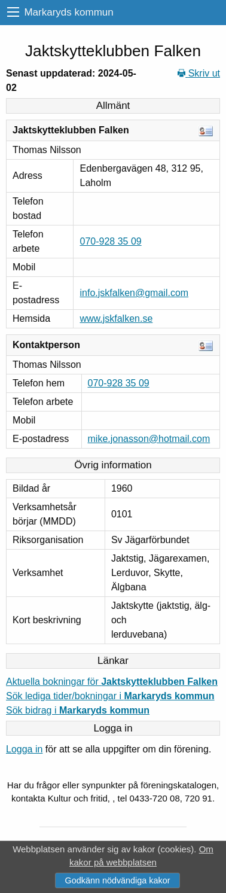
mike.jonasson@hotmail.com (149, 439)
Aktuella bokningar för (112, 681)
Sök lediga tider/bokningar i (110, 696)
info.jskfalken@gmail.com (134, 293)
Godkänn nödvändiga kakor (117, 880)
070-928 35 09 (110, 241)
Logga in (24, 749)
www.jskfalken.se (116, 318)
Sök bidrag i (77, 710)
